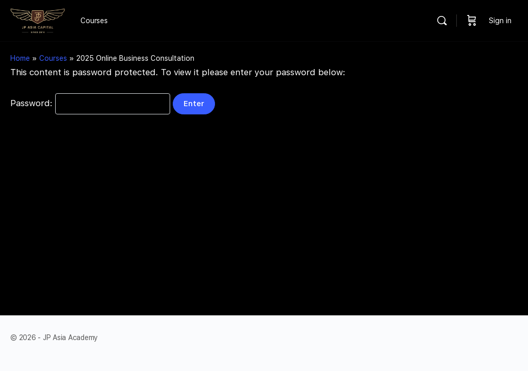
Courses (53, 58)
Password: (90, 103)
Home (20, 58)
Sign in (500, 20)
